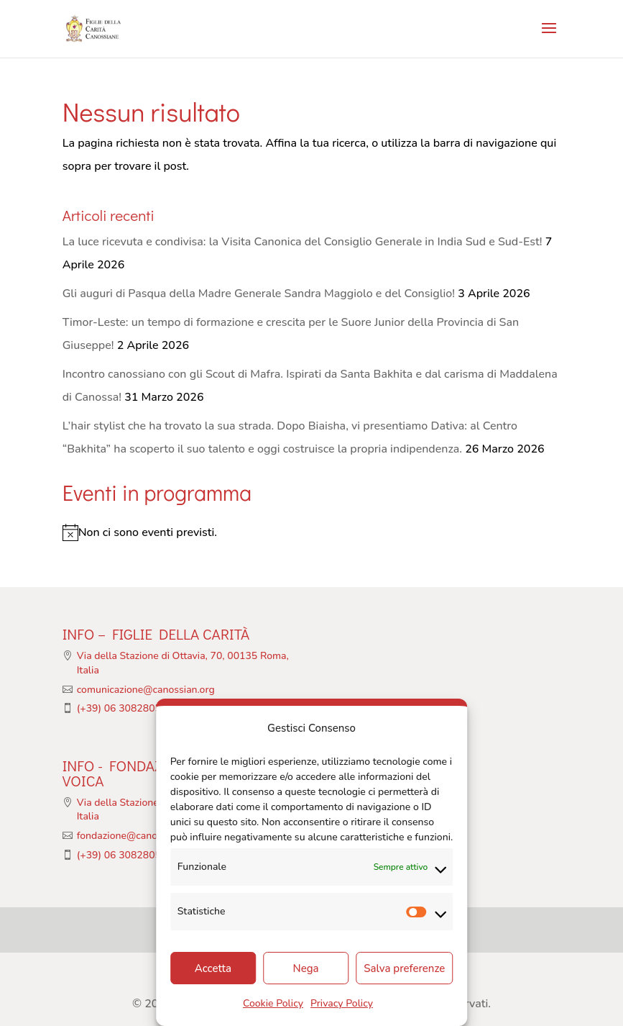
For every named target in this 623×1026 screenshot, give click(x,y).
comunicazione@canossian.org (146, 689)
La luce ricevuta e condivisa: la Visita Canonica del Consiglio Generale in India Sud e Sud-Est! (303, 242)
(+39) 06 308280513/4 (130, 708)
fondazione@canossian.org (137, 836)
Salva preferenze (404, 968)
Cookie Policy (273, 1003)
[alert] (312, 532)
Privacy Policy (341, 1003)
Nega (306, 968)
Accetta (213, 968)
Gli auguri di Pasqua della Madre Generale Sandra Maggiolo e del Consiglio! (259, 293)
